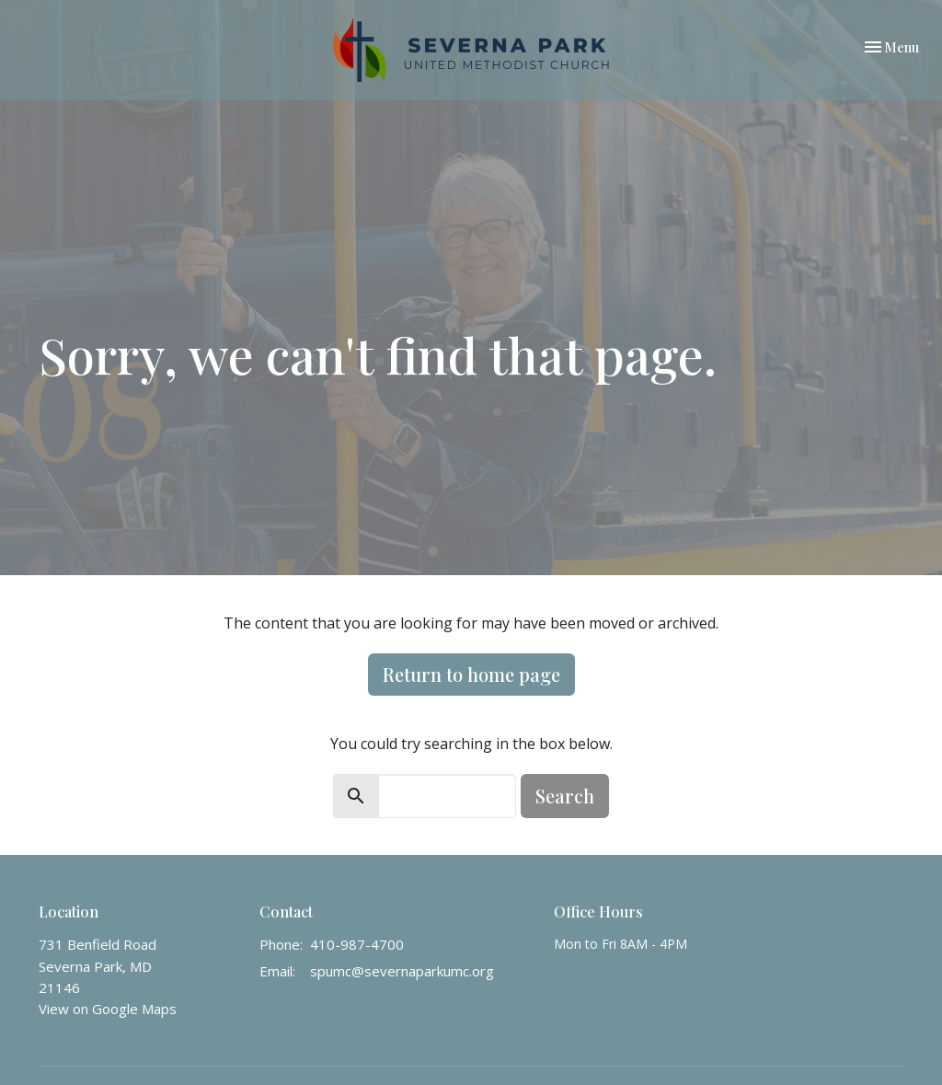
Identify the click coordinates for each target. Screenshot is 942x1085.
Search (564, 795)
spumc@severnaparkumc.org (402, 971)
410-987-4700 (357, 944)
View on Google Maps (108, 1008)
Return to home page (471, 674)
